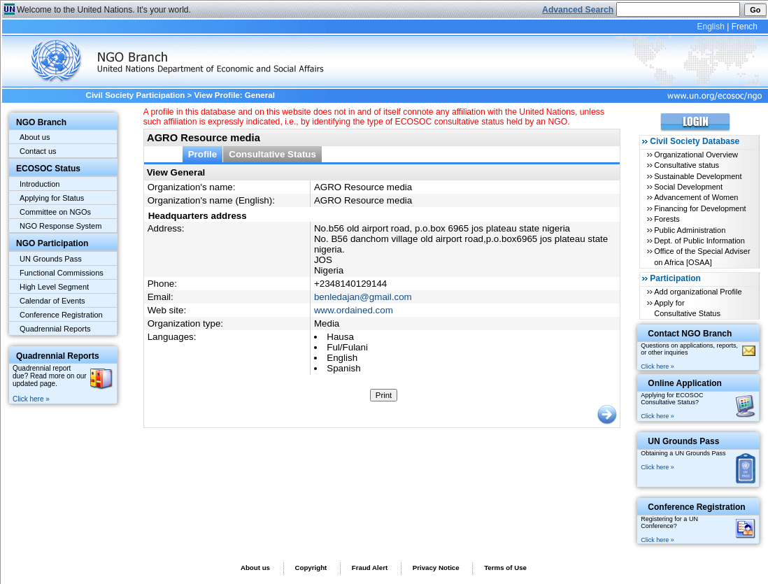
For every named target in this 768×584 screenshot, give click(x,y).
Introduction (39, 184)
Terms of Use (505, 567)
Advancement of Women (696, 197)
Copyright (310, 567)
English (710, 26)
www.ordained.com (353, 310)
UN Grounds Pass (51, 259)
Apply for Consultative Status (687, 308)
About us (35, 137)
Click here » (31, 399)
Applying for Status (52, 198)
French (745, 26)
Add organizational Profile (697, 291)
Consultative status (686, 165)
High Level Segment (54, 287)
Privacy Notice (436, 567)
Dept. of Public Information (699, 240)
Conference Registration (61, 315)
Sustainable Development (697, 176)
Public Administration (689, 230)
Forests (667, 219)
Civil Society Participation (135, 95)
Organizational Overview (696, 154)
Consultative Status (272, 154)
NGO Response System (60, 226)
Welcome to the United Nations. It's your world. (104, 10)
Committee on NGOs (55, 212)
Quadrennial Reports (55, 329)
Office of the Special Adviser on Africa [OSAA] (702, 256)
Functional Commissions (62, 273)
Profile (203, 154)
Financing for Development (700, 208)
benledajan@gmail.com (363, 297)
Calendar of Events (52, 301)
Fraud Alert (369, 567)
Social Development (688, 187)
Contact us (38, 151)
